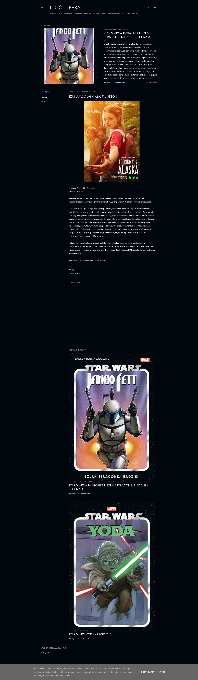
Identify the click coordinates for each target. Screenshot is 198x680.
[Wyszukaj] (152, 8)
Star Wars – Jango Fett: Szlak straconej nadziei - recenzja (127, 35)
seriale (43, 101)
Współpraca (56, 13)
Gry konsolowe (122, 13)
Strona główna (83, 13)
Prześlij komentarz (119, 82)
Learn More (147, 672)
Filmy (110, 13)
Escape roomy (100, 13)
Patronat (69, 13)
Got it (162, 672)
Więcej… (135, 13)
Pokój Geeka (65, 7)
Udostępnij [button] (107, 82)
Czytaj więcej (151, 82)
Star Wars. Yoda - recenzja (90, 634)
